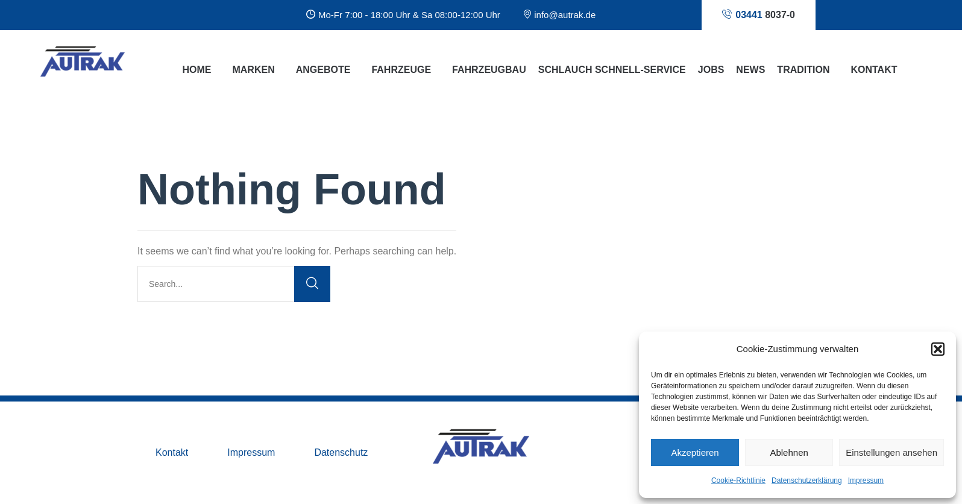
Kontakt (172, 452)
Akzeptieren (694, 452)
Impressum (866, 480)
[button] (938, 349)
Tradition (803, 70)
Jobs (711, 70)
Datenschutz (341, 452)
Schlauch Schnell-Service (612, 70)
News (750, 70)
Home (196, 70)
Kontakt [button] (873, 70)
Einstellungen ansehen (891, 452)
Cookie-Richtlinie (738, 480)
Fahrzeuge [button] (401, 70)
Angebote (323, 70)
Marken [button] (253, 70)
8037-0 (758, 14)
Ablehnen (789, 452)
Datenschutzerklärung (807, 480)
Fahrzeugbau (489, 70)
